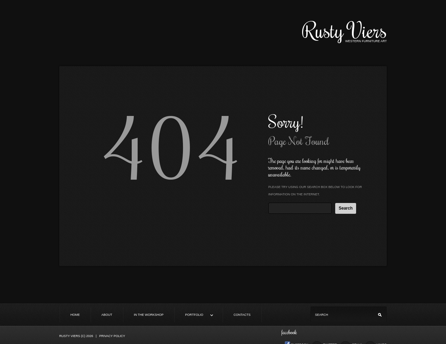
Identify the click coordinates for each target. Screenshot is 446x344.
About (106, 314)
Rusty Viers (344, 29)
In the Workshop (148, 314)
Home (75, 314)
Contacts (242, 314)
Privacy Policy (112, 336)
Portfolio (194, 315)
